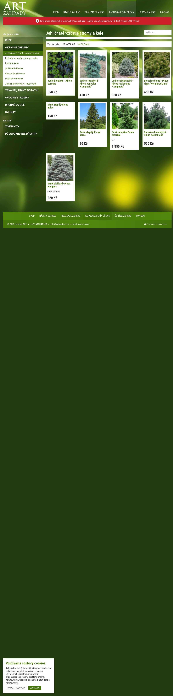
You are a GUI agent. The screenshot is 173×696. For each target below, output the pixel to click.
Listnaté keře (12, 63)
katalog (69, 44)
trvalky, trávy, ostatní (21, 90)
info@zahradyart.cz (60, 224)
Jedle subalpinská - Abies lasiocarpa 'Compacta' (122, 83)
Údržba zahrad (147, 12)
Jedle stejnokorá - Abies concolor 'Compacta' (89, 83)
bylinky (10, 112)
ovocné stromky (17, 97)
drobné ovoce (15, 104)
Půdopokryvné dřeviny (21, 133)
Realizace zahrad (94, 12)
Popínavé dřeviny (14, 78)
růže (8, 40)
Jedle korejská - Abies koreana (60, 82)
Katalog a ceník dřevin (121, 12)
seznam (83, 44)
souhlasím (35, 688)
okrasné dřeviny (17, 47)
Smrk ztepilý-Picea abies (58, 106)
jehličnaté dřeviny (14, 68)
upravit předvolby (16, 688)
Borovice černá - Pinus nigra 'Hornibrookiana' (156, 82)
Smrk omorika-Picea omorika (123, 134)
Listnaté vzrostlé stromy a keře (21, 58)
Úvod (56, 12)
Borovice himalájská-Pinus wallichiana (155, 134)
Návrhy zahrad (71, 12)
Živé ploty (12, 126)
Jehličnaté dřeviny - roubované (21, 83)
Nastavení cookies (81, 224)
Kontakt (164, 12)
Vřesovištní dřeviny (15, 73)
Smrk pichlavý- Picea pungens (59, 185)
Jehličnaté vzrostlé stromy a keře (22, 53)
